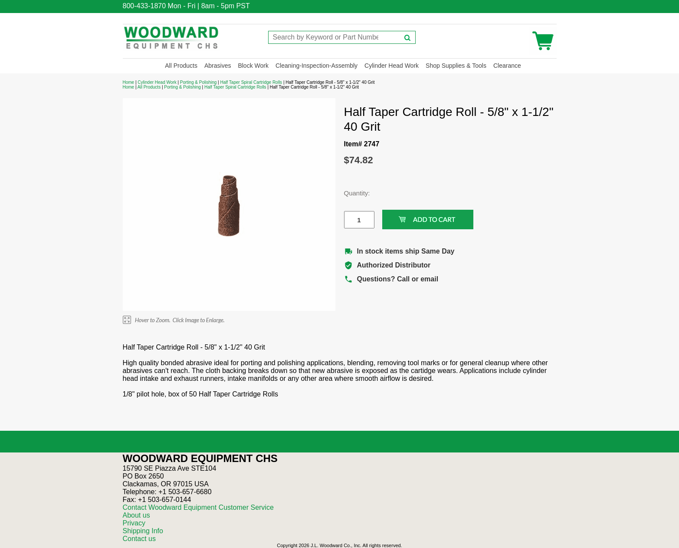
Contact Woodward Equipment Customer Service (198, 507)
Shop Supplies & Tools (456, 65)
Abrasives (217, 65)
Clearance (507, 65)
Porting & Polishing (198, 82)
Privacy (134, 523)
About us (136, 515)
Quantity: (352, 193)
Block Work (253, 65)
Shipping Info (143, 531)
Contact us (139, 538)
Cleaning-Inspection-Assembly (317, 65)
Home (128, 82)
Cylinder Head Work (391, 65)
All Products (181, 65)
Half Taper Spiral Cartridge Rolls (251, 82)
